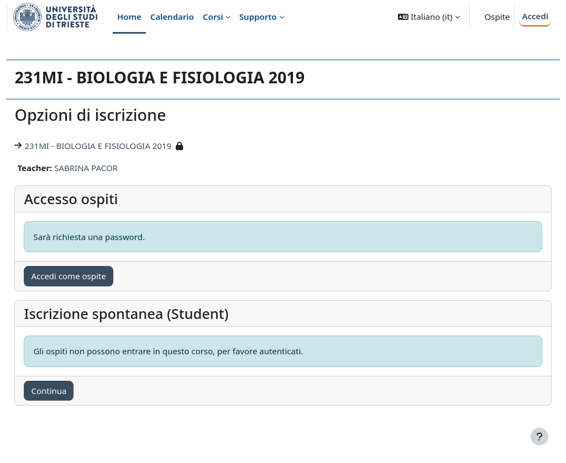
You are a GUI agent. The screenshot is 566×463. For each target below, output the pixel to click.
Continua (73, 390)
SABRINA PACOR (111, 167)
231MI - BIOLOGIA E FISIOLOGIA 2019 (122, 145)
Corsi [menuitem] (213, 16)
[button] (429, 17)
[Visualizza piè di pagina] (539, 436)
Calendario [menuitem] (172, 16)
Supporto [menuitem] (258, 16)
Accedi (535, 16)
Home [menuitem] (129, 16)
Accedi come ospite (93, 275)
